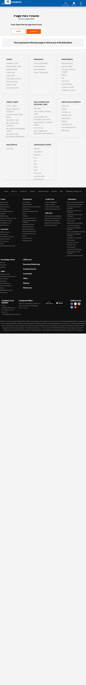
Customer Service (29, 266)
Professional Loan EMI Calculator (73, 251)
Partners (55, 191)
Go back (33, 31)
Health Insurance (41, 63)
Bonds (24, 235)
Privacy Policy (4, 276)
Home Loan (10, 73)
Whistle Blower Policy (6, 287)
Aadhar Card (39, 176)
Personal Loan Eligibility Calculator (74, 227)
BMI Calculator (71, 244)
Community (27, 269)
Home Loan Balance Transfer (8, 217)
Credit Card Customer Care (52, 208)
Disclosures (27, 281)
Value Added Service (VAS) (7, 244)
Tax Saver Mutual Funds (29, 230)
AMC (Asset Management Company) (29, 220)
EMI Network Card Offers (52, 219)
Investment (26, 199)
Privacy (64, 121)
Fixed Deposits (67, 63)
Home (18, 31)
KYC (35, 161)
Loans (2, 199)
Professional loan (5, 206)
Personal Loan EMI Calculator (75, 201)
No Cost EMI (38, 128)
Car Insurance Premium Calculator (74, 206)
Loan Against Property (6, 210)
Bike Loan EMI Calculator (74, 218)
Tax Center (38, 152)
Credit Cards (11, 106)
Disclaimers (3, 278)
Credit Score (11, 85)
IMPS (35, 170)
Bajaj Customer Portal (51, 223)
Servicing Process (69, 128)
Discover (10, 149)
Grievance (66, 131)
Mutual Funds (67, 66)
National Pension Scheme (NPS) (31, 206)
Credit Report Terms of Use (7, 273)
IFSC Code (37, 173)
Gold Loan (10, 76)
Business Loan (11, 70)
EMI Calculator (71, 246)
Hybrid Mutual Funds (28, 228)
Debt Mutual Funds (27, 226)
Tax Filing (65, 81)
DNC (62, 191)
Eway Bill (37, 155)
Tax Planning (67, 84)
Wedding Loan (4, 215)
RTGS (35, 167)
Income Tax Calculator (73, 224)
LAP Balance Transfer (6, 220)
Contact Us (22, 191)
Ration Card (38, 179)
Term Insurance (4, 239)
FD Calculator (71, 220)
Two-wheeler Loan (13, 79)
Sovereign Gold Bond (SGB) (30, 210)
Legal (2, 269)
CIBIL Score (27, 258)
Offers (64, 109)
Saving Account (68, 87)
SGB (63, 78)
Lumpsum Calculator (73, 241)
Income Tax (3, 263)
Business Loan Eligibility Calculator (74, 234)
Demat (64, 75)
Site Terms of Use (5, 271)
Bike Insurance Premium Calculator (74, 210)
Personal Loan (12, 63)
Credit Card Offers (50, 203)
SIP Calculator (71, 239)
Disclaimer (66, 118)
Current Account (68, 90)
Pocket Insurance (41, 73)
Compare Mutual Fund (28, 217)
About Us (65, 106)
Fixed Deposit (26, 201)
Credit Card (49, 199)
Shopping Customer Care (75, 191)
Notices (2, 285)
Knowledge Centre (7, 258)
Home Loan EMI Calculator (74, 203)
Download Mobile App (31, 262)
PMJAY (2, 242)
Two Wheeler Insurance (7, 235)
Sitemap (25, 277)
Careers (31, 191)
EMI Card (37, 109)
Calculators (71, 199)
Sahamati (2, 265)
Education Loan (12, 88)
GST (35, 158)
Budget (37, 149)
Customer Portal (43, 191)
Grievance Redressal (6, 283)
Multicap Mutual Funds (29, 233)
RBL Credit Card (12, 120)
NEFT (36, 164)
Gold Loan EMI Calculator (74, 248)
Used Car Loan (11, 82)
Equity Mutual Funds (28, 223)
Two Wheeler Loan (5, 222)
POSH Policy (3, 290)
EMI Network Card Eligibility (53, 214)
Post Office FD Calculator (74, 237)
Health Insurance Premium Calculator (74, 214)
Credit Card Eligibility (51, 201)
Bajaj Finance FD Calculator (75, 222)
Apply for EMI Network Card (53, 216)
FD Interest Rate (27, 203)
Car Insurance (39, 66)
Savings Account (27, 240)
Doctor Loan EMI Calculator (75, 255)
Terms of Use (66, 115)
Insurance (4, 228)
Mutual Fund (26, 208)
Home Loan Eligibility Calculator (76, 231)
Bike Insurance (40, 70)
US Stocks (25, 215)
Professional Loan (13, 66)
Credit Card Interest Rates (52, 206)
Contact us (66, 112)
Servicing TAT (67, 124)
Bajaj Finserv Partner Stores (53, 221)
